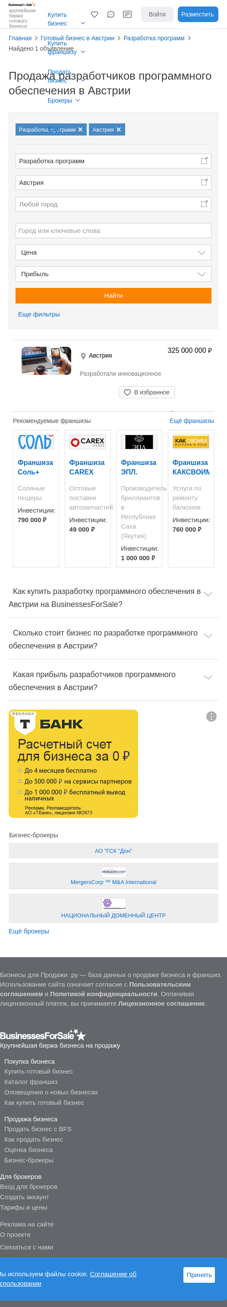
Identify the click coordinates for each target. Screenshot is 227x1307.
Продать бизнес (60, 76)
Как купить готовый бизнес (44, 1102)
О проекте (15, 1234)
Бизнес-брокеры (29, 1160)
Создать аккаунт (24, 1197)
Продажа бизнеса (30, 1119)
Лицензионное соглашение (161, 1003)
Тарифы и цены (23, 1207)
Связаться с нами (26, 1247)
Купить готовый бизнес (38, 1071)
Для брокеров (20, 1176)
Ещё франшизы (192, 420)
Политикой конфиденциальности (103, 993)
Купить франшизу (62, 47)
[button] (94, 14)
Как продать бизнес (33, 1139)
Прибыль (34, 274)
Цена (29, 252)
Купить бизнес (57, 19)
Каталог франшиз (30, 1081)
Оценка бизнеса (28, 1149)
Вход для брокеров (28, 1186)
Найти (113, 295)
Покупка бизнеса (29, 1061)
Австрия (31, 182)
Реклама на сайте (27, 1224)
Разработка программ (52, 161)
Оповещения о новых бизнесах (51, 1092)
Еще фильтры (39, 314)
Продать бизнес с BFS (38, 1129)
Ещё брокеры (29, 931)
